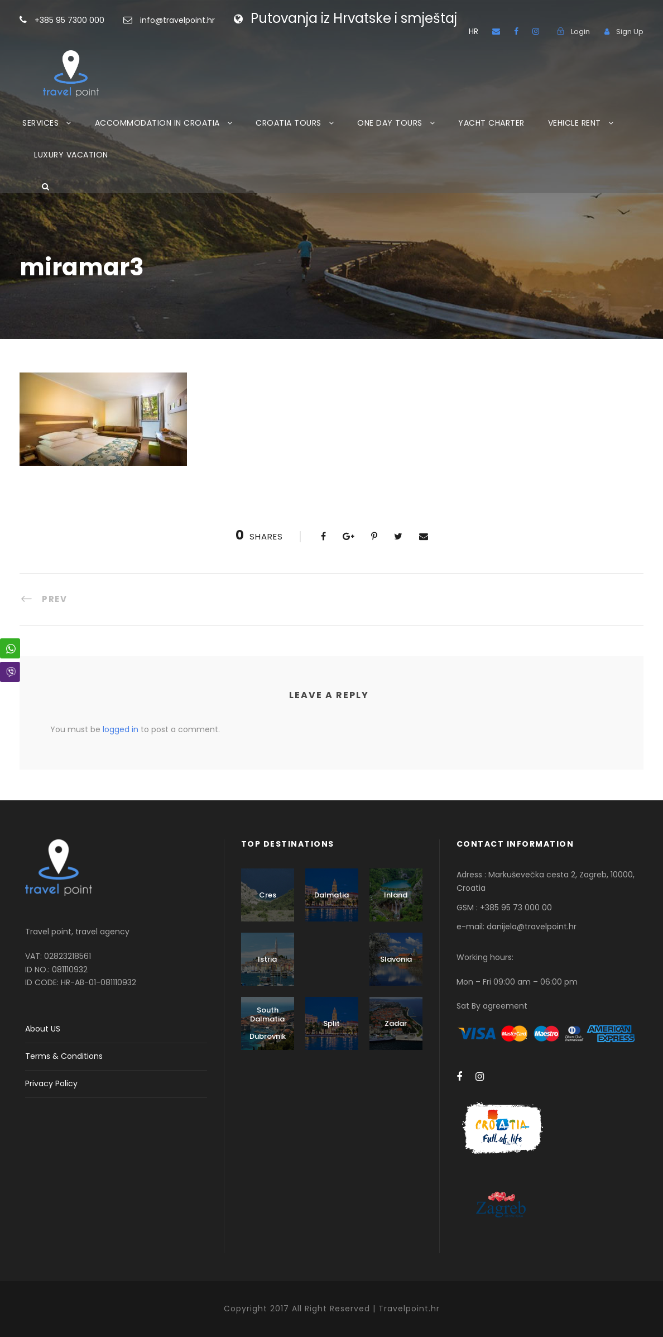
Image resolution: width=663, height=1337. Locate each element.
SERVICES (40, 122)
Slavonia (396, 959)
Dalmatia (331, 895)
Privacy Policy (51, 1083)
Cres (267, 895)
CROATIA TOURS (288, 122)
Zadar (396, 1023)
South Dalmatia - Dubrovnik (267, 1023)
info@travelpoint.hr (177, 20)
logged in (120, 729)
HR (473, 31)
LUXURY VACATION (71, 154)
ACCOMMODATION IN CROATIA (157, 122)
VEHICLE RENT (574, 122)
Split (331, 1023)
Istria (267, 959)
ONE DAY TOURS (389, 122)
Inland (395, 895)
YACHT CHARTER (491, 122)
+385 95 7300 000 (87, 20)
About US (42, 1028)
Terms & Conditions (64, 1056)
